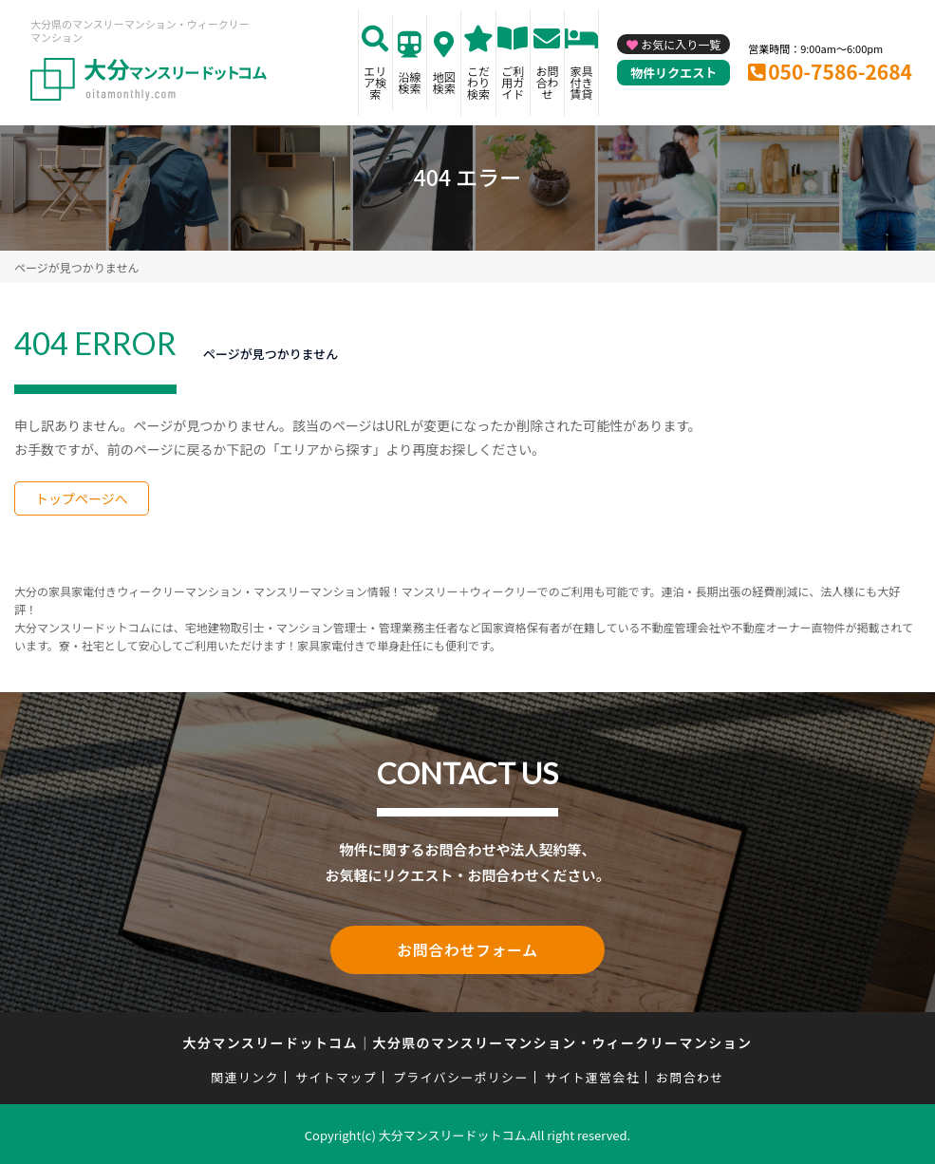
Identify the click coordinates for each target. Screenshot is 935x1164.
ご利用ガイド (512, 82)
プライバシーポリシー (461, 1074)
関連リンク (245, 1074)
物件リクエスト (673, 73)
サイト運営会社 (592, 1074)
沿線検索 (410, 82)
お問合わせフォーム (468, 948)
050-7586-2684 (840, 71)
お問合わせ (546, 82)
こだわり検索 (478, 82)
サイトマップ (336, 1074)
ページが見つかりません (76, 267)
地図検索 (444, 82)
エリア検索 (375, 82)
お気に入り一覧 (680, 44)
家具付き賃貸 (581, 82)
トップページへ (81, 498)
